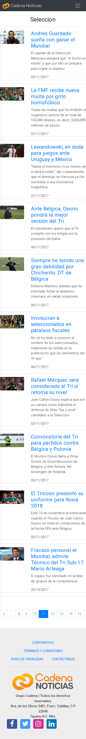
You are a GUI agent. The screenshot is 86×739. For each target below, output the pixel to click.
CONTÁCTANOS (63, 659)
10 (34, 614)
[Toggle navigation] (78, 5)
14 (70, 614)
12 (52, 614)
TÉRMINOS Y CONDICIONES (43, 651)
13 (61, 614)
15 (79, 614)
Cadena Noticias (22, 6)
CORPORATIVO (43, 643)
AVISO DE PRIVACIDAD (27, 659)
